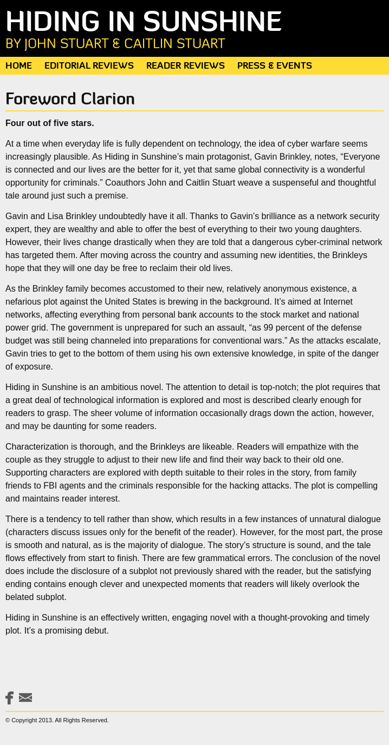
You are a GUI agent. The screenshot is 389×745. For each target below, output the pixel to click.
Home (18, 66)
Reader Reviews (185, 66)
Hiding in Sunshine (194, 30)
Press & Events (274, 66)
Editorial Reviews (89, 66)
